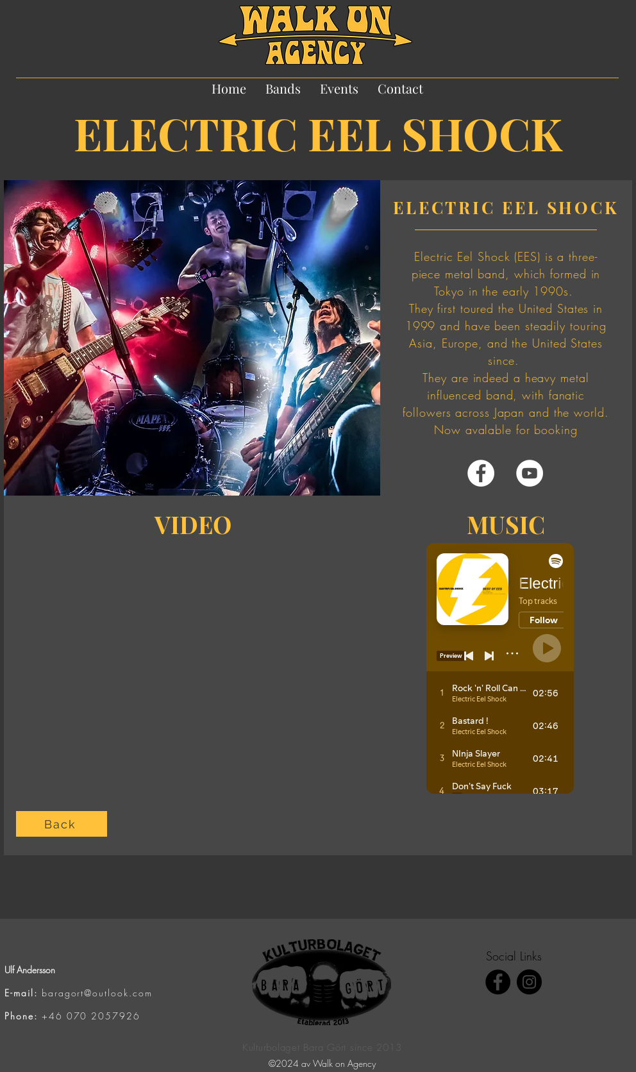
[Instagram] (529, 981)
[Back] (61, 824)
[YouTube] (529, 473)
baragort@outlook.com (97, 993)
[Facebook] (480, 473)
